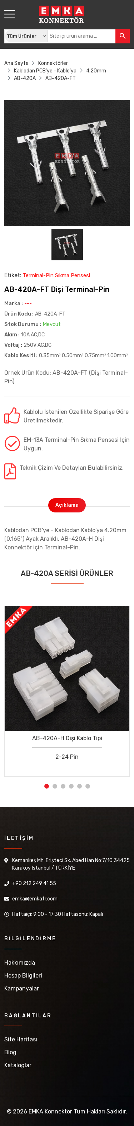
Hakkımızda (19, 962)
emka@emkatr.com (35, 899)
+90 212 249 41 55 (34, 883)
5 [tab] (79, 786)
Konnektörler (53, 63)
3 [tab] (63, 786)
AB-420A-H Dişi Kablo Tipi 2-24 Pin (67, 747)
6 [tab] (87, 786)
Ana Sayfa (16, 63)
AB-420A (25, 78)
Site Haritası (20, 1039)
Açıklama (67, 505)
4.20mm (96, 71)
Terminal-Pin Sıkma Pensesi (56, 275)
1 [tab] (46, 786)
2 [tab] (55, 786)
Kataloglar (17, 1065)
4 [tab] (71, 786)
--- (28, 304)
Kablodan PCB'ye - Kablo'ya (45, 71)
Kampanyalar (21, 988)
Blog (10, 1052)
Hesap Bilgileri (23, 975)
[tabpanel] (67, 686)
